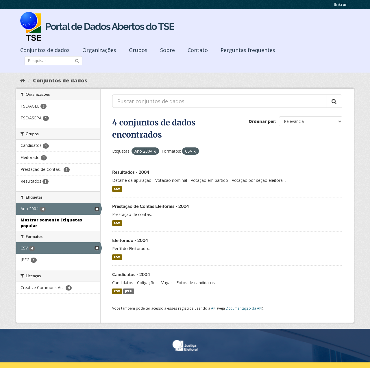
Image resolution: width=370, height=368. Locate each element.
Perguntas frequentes (248, 50)
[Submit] (77, 60)
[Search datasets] (53, 60)
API (213, 308)
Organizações (99, 50)
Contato (198, 50)
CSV (117, 189)
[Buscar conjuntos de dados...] (219, 101)
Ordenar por (262, 121)
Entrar (340, 4)
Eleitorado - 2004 (130, 240)
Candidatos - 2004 (131, 274)
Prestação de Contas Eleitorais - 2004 (150, 206)
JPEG (128, 291)
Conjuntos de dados (45, 50)
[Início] (22, 80)
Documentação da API (244, 308)
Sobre (167, 50)
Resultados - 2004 (130, 172)
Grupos (138, 50)
